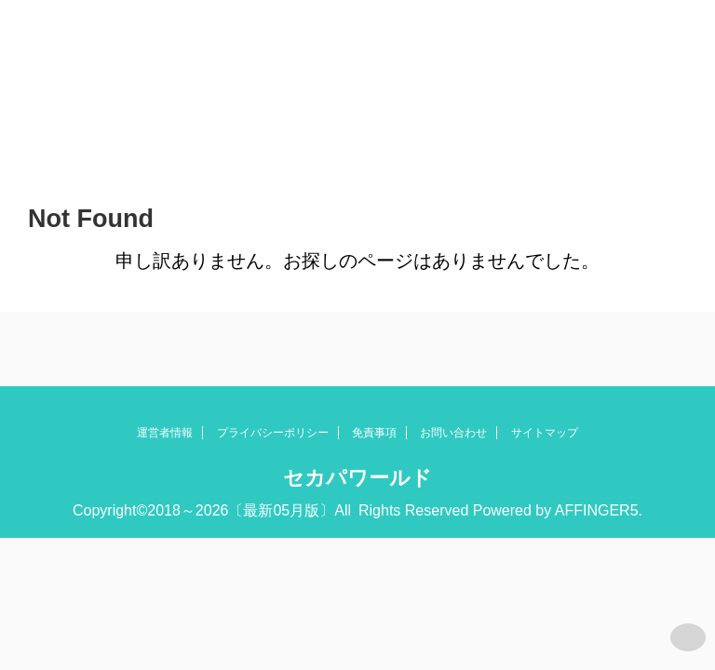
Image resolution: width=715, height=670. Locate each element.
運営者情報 (165, 432)
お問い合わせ (453, 432)
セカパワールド (357, 477)
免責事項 (374, 432)
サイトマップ (544, 432)
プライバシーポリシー (273, 432)
